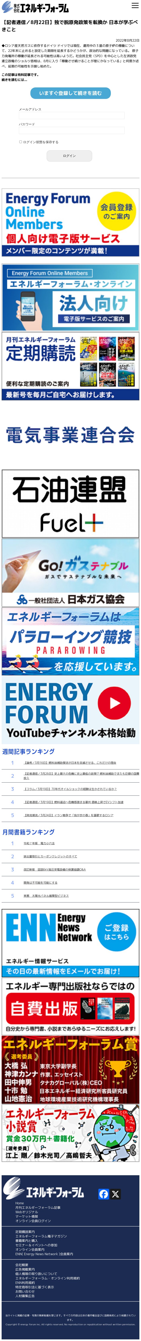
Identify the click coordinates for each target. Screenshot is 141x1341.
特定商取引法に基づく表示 (34, 1287)
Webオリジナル (26, 1212)
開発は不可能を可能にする (41, 883)
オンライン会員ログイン (33, 1220)
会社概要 (21, 1264)
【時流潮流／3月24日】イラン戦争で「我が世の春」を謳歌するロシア (68, 815)
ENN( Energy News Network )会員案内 (44, 1254)
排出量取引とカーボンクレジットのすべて (50, 856)
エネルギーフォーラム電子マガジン (41, 1236)
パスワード (27, 124)
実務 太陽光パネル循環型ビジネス (46, 896)
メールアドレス (30, 109)
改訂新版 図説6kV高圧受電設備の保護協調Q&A (55, 869)
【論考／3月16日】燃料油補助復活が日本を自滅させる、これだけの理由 (70, 763)
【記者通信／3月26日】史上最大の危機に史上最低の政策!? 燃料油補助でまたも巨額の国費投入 (81, 776)
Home (19, 1203)
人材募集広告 (25, 1296)
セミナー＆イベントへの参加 (36, 1245)
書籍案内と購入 (26, 1240)
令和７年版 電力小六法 (39, 843)
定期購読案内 (25, 1231)
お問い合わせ (25, 1291)
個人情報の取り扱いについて (36, 1273)
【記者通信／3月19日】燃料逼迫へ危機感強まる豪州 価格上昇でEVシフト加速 (74, 802)
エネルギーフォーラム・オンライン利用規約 (47, 1278)
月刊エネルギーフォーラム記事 (38, 1207)
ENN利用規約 (25, 1282)
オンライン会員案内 (29, 1249)
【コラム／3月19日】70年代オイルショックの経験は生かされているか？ (70, 789)
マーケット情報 (26, 1216)
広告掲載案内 (25, 1269)
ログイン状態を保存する (41, 142)
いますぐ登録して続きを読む (70, 93)
